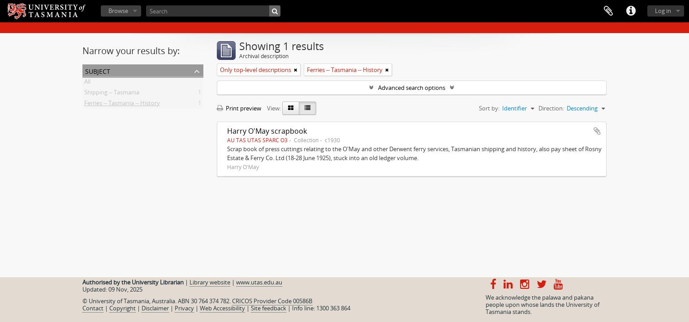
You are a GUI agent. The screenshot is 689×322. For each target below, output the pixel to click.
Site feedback (268, 308)
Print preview (239, 108)
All (87, 83)
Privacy (184, 308)
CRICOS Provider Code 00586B (272, 301)
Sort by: (489, 108)
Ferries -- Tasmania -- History (122, 105)
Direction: (551, 108)
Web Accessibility (222, 308)
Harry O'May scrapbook (267, 131)
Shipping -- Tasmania (111, 94)
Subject (97, 70)
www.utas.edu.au (259, 282)
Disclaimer (155, 308)
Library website (209, 282)
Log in (663, 11)
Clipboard (608, 11)
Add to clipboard (597, 131)
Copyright (122, 308)
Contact (92, 308)
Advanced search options (411, 88)
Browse (118, 11)
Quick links (631, 11)
